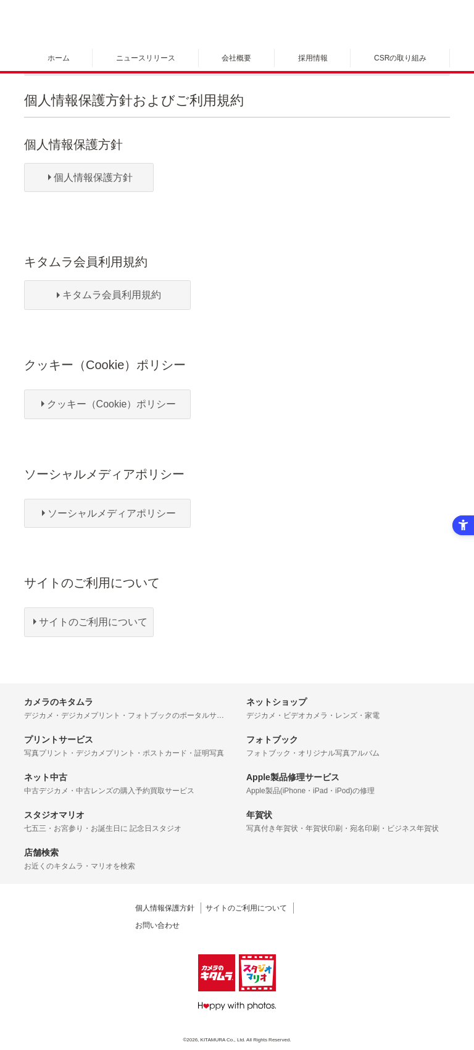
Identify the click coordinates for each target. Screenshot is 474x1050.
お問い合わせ (157, 925)
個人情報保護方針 (164, 908)
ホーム (59, 58)
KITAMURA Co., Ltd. (223, 1040)
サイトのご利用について (246, 908)
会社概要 (236, 58)
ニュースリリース (145, 58)
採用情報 (313, 58)
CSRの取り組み (400, 58)
